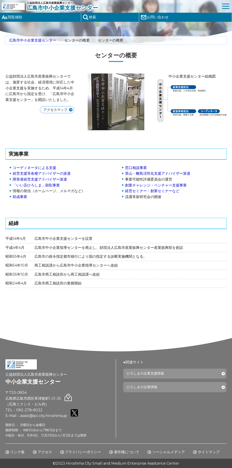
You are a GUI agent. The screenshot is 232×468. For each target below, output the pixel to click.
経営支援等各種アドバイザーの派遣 (42, 173)
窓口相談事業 (136, 168)
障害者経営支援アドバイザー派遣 (40, 179)
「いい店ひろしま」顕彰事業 (36, 185)
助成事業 (20, 197)
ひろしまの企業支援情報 (147, 374)
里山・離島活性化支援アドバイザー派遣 (157, 173)
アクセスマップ (54, 110)
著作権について (126, 452)
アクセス (45, 452)
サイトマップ (209, 452)
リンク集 (17, 452)
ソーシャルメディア (168, 452)
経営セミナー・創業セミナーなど (152, 191)
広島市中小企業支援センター (32, 40)
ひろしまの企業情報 (143, 389)
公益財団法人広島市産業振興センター (123, 6)
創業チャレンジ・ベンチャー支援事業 (156, 185)
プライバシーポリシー (83, 452)
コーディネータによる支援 (34, 168)
